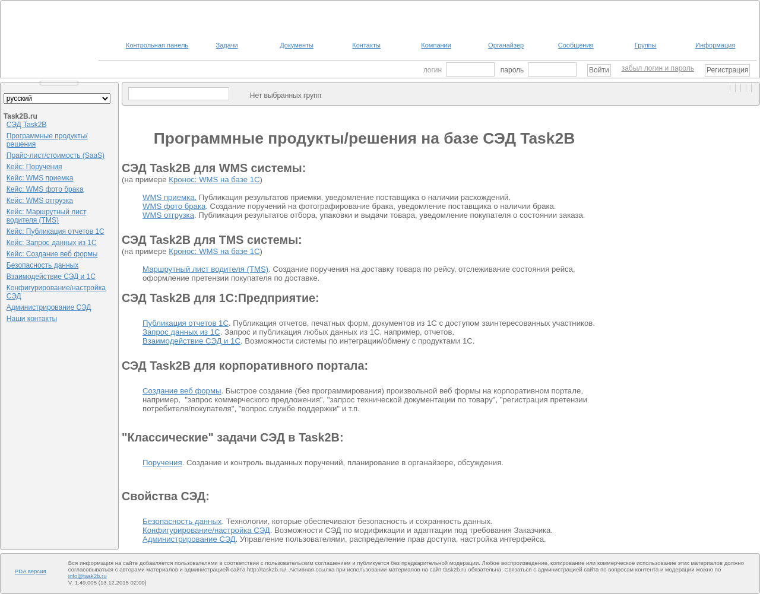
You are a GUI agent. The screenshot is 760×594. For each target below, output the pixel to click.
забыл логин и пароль (658, 68)
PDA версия (30, 571)
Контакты (366, 45)
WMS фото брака (173, 206)
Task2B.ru (20, 116)
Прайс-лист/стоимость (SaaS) (55, 155)
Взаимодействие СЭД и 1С (51, 276)
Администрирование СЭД (49, 307)
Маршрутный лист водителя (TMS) (205, 269)
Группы (646, 45)
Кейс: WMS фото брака (45, 189)
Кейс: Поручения (34, 167)
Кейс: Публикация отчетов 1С (55, 231)
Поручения (162, 462)
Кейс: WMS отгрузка (40, 200)
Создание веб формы (181, 390)
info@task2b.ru (87, 576)
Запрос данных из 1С (181, 332)
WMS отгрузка (168, 215)
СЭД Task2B (27, 124)
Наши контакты (32, 319)
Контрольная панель (157, 45)
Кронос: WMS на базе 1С (214, 179)
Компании (436, 45)
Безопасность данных (42, 265)
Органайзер (506, 45)
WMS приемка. (169, 197)
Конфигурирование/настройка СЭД (206, 530)
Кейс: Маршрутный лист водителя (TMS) (47, 216)
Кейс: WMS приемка (40, 178)
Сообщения (576, 45)
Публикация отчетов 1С (185, 323)
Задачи (227, 45)
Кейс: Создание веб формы (52, 254)
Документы (297, 45)
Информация (715, 45)
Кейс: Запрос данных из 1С (52, 243)
